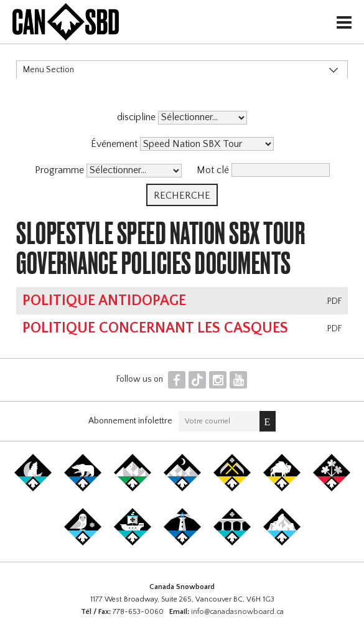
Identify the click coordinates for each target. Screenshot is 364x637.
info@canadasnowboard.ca (237, 612)
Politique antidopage (104, 301)
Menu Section (48, 70)
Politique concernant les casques (155, 328)
